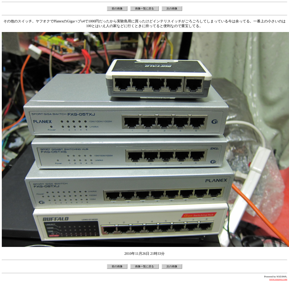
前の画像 (117, 8)
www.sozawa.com (278, 279)
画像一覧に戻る (144, 8)
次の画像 (171, 8)
